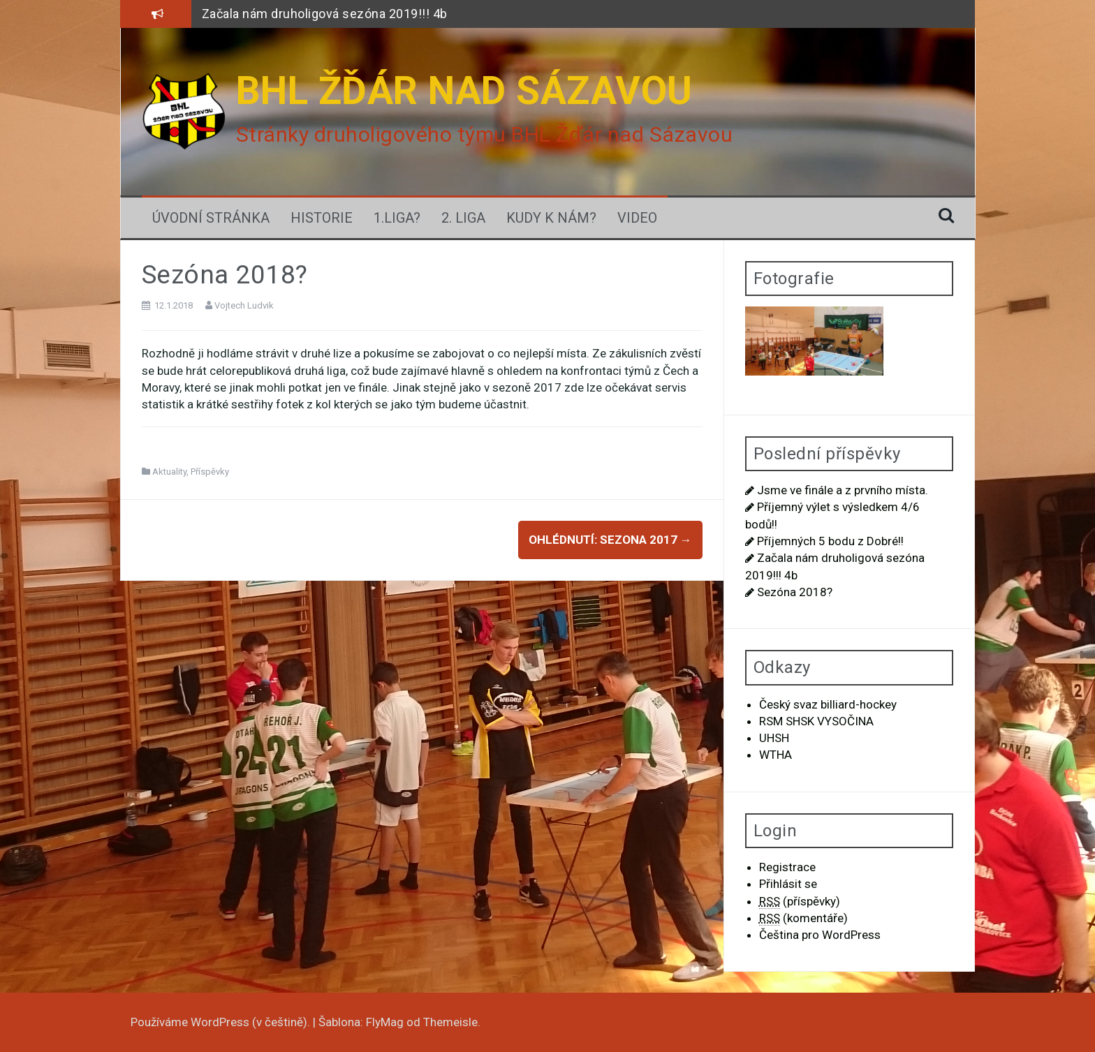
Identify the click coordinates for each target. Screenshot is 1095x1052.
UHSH (774, 738)
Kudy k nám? (551, 217)
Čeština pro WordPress (820, 935)
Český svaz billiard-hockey (828, 704)
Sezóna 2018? (794, 592)
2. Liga (463, 217)
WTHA (775, 755)
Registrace (787, 867)
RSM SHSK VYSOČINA (816, 721)
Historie (322, 217)
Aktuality (169, 471)
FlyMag (385, 1022)
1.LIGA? (397, 217)
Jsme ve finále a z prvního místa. (842, 490)
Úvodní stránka (211, 217)
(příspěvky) (799, 901)
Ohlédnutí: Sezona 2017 (610, 540)
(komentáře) (803, 918)
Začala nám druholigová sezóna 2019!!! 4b (325, 13)
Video (637, 217)
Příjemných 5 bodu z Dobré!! (830, 541)
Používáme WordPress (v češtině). (222, 1022)
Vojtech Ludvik (244, 305)
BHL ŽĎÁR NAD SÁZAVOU (464, 90)
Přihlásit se (788, 884)
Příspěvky (210, 471)
